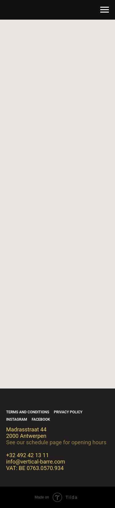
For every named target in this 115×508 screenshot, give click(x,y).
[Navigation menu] (104, 10)
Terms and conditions (27, 412)
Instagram (16, 419)
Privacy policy (68, 412)
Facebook (41, 419)
